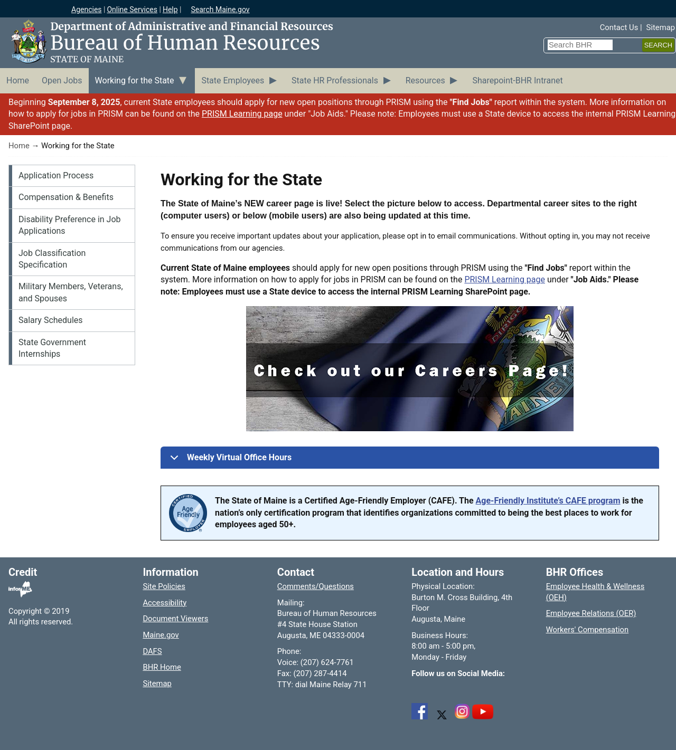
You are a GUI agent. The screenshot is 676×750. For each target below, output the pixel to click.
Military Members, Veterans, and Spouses (70, 292)
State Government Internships (52, 348)
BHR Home (162, 667)
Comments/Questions (315, 586)
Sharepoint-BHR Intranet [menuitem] (517, 80)
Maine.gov (161, 635)
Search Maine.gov (220, 9)
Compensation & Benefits (66, 197)
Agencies (86, 9)
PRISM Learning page (242, 114)
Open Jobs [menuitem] (62, 80)
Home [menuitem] (17, 80)
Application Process (55, 175)
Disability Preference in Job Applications (69, 225)
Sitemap (660, 27)
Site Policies (164, 586)
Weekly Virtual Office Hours (229, 460)
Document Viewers (175, 618)
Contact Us (619, 27)
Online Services (132, 9)
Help (170, 9)
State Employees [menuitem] (232, 80)
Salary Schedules (50, 320)
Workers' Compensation (587, 629)
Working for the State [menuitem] (134, 80)
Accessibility (164, 602)
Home (19, 145)
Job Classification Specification (52, 259)
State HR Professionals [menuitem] (335, 80)
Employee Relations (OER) (591, 613)
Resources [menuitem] (425, 80)
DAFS (152, 651)
